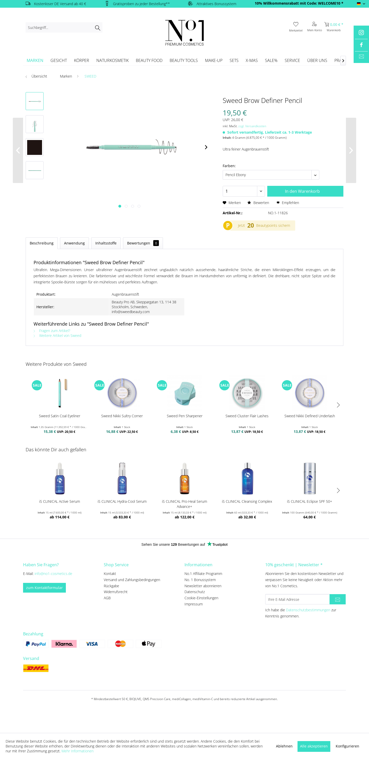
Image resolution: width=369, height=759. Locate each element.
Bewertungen (143, 243)
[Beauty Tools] (183, 60)
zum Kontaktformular (44, 587)
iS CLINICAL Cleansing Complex (247, 501)
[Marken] (35, 60)
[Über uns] (317, 60)
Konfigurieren (347, 746)
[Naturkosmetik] (112, 60)
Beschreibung (42, 243)
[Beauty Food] (149, 60)
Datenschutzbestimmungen (308, 609)
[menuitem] (64, 27)
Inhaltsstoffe (106, 243)
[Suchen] (97, 27)
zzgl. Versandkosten (252, 126)
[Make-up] (213, 60)
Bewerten (258, 202)
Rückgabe (111, 585)
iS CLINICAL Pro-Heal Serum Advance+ (184, 504)
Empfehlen (287, 202)
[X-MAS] (251, 60)
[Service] (292, 60)
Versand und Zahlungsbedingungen (132, 579)
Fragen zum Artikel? (52, 330)
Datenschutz (194, 591)
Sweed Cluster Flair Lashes (247, 415)
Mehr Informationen (77, 751)
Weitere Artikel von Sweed (57, 335)
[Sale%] (271, 60)
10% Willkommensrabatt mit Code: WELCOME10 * (299, 3)
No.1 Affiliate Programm (203, 573)
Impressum (193, 604)
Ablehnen (284, 746)
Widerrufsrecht (116, 591)
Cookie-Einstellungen (201, 597)
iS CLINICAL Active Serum (59, 501)
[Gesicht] (58, 60)
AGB (107, 597)
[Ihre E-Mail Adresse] (297, 599)
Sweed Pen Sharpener (184, 415)
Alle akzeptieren (314, 746)
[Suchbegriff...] (64, 27)
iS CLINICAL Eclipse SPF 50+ (309, 501)
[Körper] (81, 60)
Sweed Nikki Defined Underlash (309, 415)
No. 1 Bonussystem (200, 579)
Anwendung (74, 243)
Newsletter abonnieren (202, 585)
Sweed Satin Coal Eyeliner (59, 415)
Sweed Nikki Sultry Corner (122, 415)
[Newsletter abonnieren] (338, 599)
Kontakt (110, 573)
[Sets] (234, 60)
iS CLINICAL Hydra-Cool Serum (122, 501)
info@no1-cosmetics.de (53, 573)
